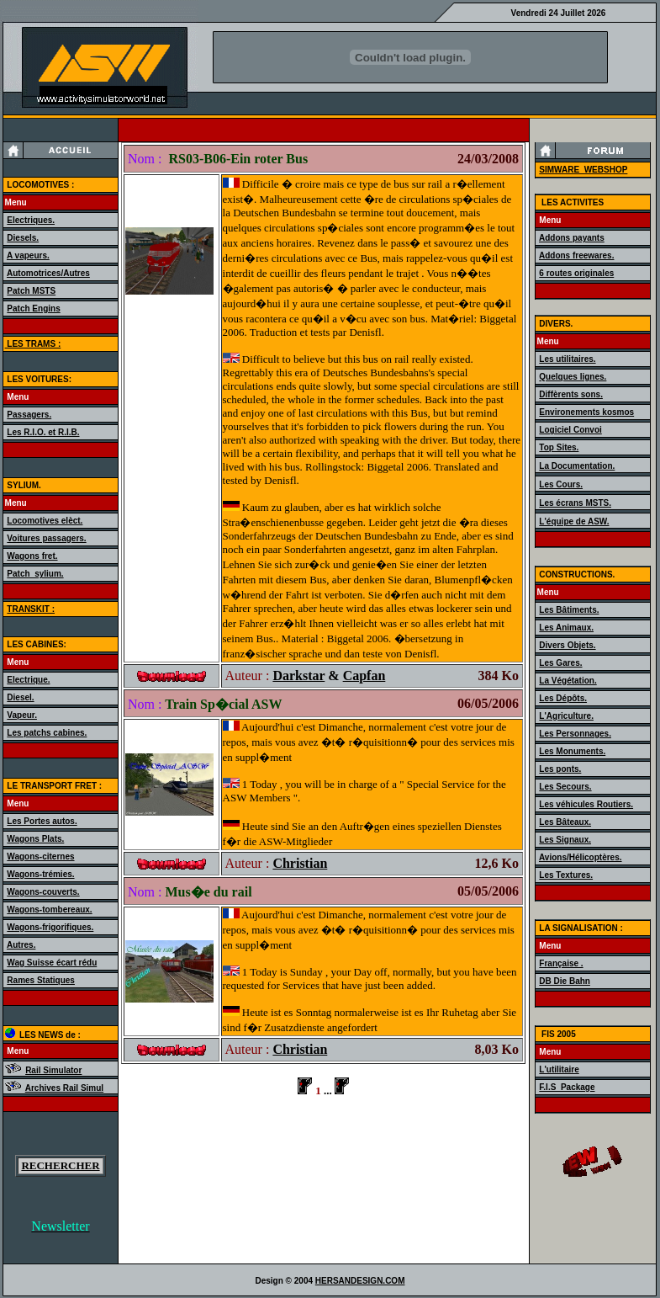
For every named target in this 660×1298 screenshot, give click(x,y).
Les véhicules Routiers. (586, 804)
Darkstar (298, 675)
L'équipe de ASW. (574, 521)
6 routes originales (576, 273)
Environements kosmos (586, 412)
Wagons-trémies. (40, 874)
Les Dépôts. (563, 698)
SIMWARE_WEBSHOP (583, 169)
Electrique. (28, 679)
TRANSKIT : (31, 609)
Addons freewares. (576, 255)
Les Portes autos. (42, 821)
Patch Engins (33, 308)
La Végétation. (567, 680)
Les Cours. (561, 484)
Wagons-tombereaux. (49, 909)
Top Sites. (558, 447)
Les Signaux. (565, 839)
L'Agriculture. (566, 716)
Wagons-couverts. (43, 891)
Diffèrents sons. (571, 394)
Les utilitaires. (567, 359)
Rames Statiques (41, 980)
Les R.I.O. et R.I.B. (43, 432)
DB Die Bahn (564, 981)
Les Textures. (566, 875)
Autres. (21, 945)
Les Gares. (560, 663)
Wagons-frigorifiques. (50, 927)
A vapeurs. (28, 255)
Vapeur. (22, 715)
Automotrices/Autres (48, 273)
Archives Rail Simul (64, 1088)
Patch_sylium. (35, 573)
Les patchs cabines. (47, 732)
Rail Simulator (53, 1070)
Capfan (364, 675)
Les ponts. (560, 769)
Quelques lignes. (572, 376)
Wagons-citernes (40, 856)
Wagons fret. (32, 556)
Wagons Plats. (35, 838)
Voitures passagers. (46, 538)
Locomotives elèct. (44, 520)
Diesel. (20, 697)
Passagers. (29, 414)
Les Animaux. (566, 627)
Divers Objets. (567, 645)
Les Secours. (565, 786)
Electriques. (31, 220)
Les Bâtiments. (569, 609)
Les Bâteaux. (565, 822)
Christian (299, 863)
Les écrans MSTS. (575, 503)
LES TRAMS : (33, 343)
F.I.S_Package (566, 1087)
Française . (561, 963)
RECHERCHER (60, 1165)
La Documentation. (577, 466)
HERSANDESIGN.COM (360, 1280)
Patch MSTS (31, 290)
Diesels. (23, 237)
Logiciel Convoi (570, 429)
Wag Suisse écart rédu (52, 962)
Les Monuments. (572, 751)
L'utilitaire (558, 1069)
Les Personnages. (575, 733)
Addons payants (572, 237)
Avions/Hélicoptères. (580, 857)
